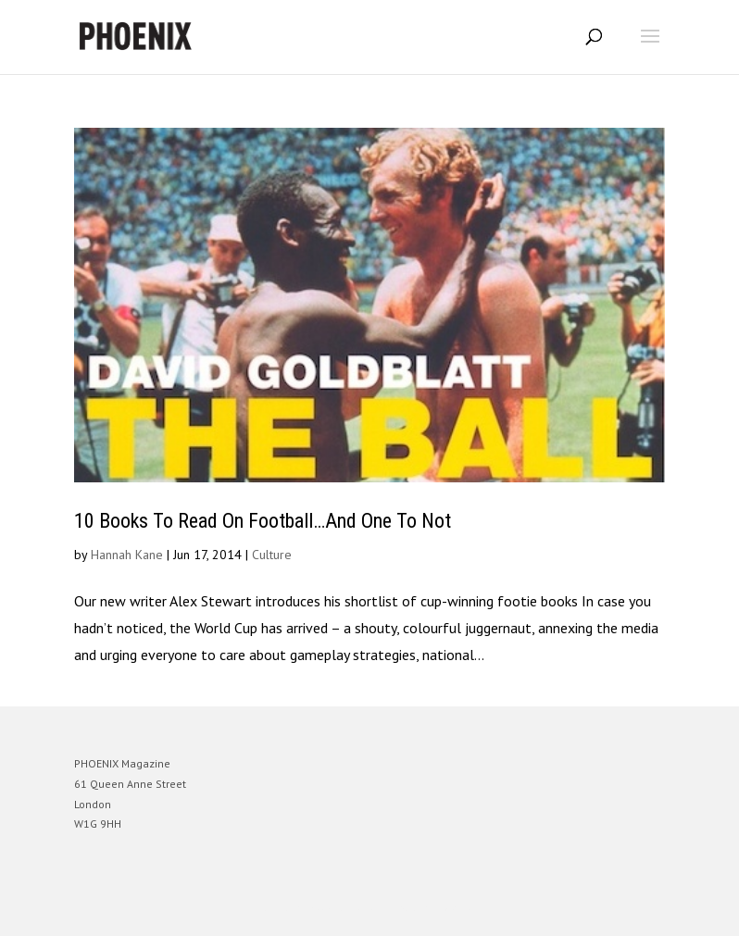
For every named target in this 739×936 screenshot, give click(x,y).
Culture (272, 554)
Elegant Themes (343, 908)
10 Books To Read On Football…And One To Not (262, 520)
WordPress (459, 908)
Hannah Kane (127, 554)
